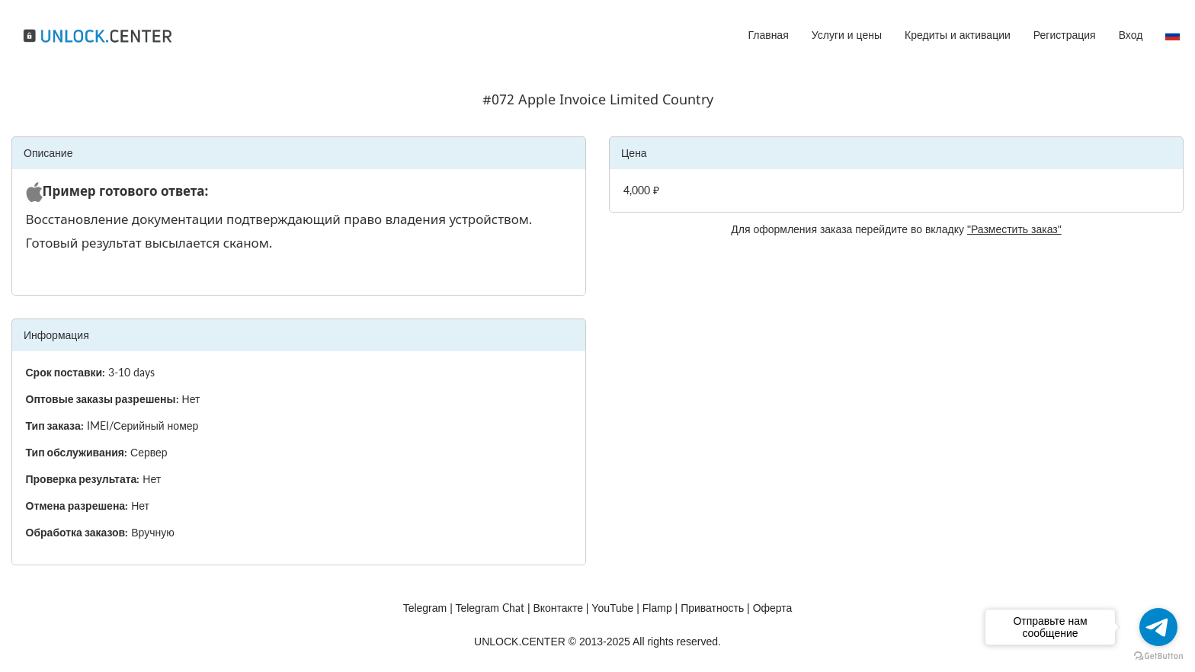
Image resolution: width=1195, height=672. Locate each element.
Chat (489, 607)
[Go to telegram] (1158, 627)
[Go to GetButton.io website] (1158, 656)
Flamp (657, 608)
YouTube (612, 608)
